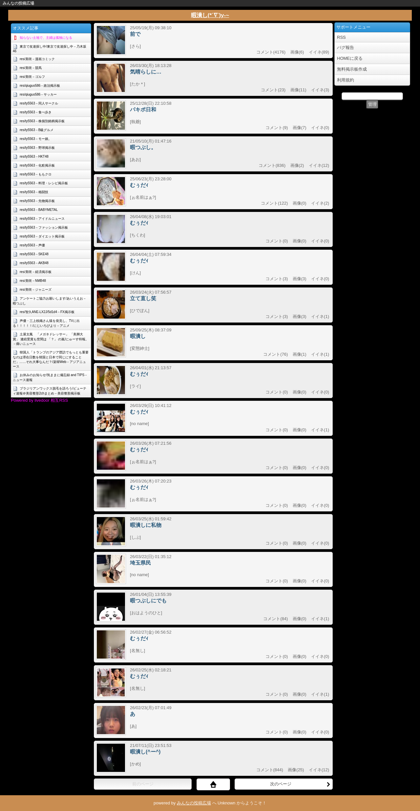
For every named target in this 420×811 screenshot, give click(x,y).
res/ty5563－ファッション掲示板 (44, 227)
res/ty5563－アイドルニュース (42, 218)
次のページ (300, 784)
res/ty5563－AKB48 (34, 263)
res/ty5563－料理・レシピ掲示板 (44, 183)
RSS (341, 37)
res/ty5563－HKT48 (34, 156)
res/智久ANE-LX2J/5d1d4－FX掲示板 (47, 312)
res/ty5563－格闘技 (34, 192)
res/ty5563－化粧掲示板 (37, 165)
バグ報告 (345, 47)
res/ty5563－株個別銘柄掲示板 (42, 121)
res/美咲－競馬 (31, 68)
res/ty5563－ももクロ (36, 174)
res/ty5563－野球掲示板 (37, 147)
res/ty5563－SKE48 (34, 254)
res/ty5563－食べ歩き (36, 112)
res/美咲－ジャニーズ (36, 289)
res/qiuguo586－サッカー (38, 94)
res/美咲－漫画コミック (37, 59)
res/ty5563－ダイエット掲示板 (42, 236)
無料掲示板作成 (352, 69)
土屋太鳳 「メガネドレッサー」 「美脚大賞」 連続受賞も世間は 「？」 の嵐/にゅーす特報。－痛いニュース (51, 339)
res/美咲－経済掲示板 (36, 272)
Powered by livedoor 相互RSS (39, 400)
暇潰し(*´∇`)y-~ (210, 15)
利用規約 (345, 80)
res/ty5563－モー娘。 (36, 139)
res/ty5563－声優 (32, 245)
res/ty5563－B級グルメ (36, 130)
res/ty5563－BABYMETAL (39, 210)
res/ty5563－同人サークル (39, 103)
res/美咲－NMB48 (33, 280)
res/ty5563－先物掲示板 (37, 201)
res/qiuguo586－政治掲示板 (40, 85)
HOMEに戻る (350, 58)
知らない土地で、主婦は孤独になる (46, 37)
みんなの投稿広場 (18, 3)
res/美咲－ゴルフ (32, 77)
